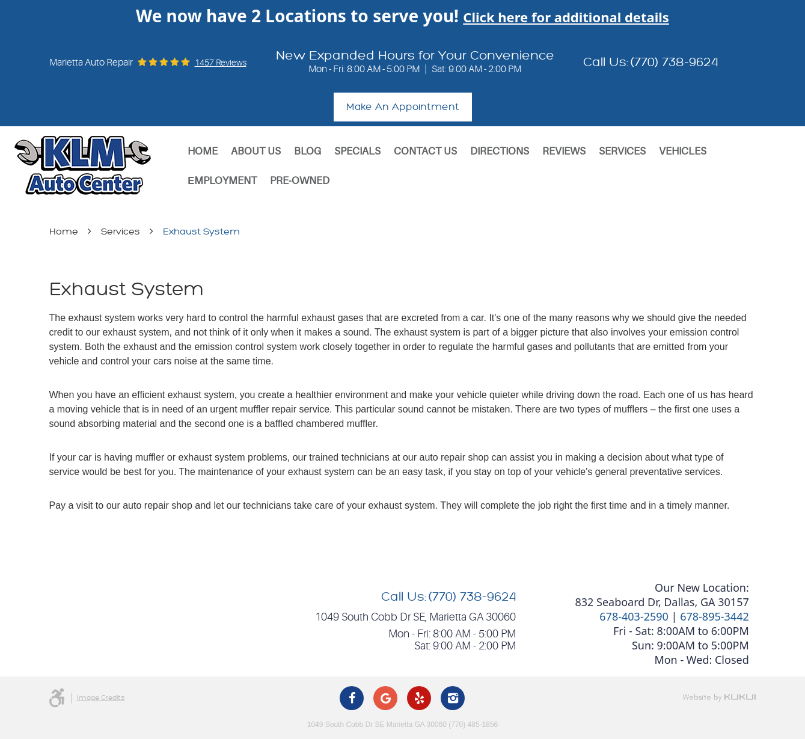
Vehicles (682, 151)
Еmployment (222, 180)
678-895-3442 (714, 616)
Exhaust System (201, 232)
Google (385, 698)
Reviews (564, 151)
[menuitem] (202, 151)
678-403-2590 (634, 616)
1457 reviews (220, 62)
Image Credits (100, 698)
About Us (256, 151)
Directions (499, 151)
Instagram (453, 698)
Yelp (419, 698)
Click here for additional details (566, 17)
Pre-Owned (299, 180)
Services (622, 151)
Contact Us (425, 151)
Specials (357, 151)
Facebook (352, 698)
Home (203, 151)
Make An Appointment (402, 107)
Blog (307, 151)
